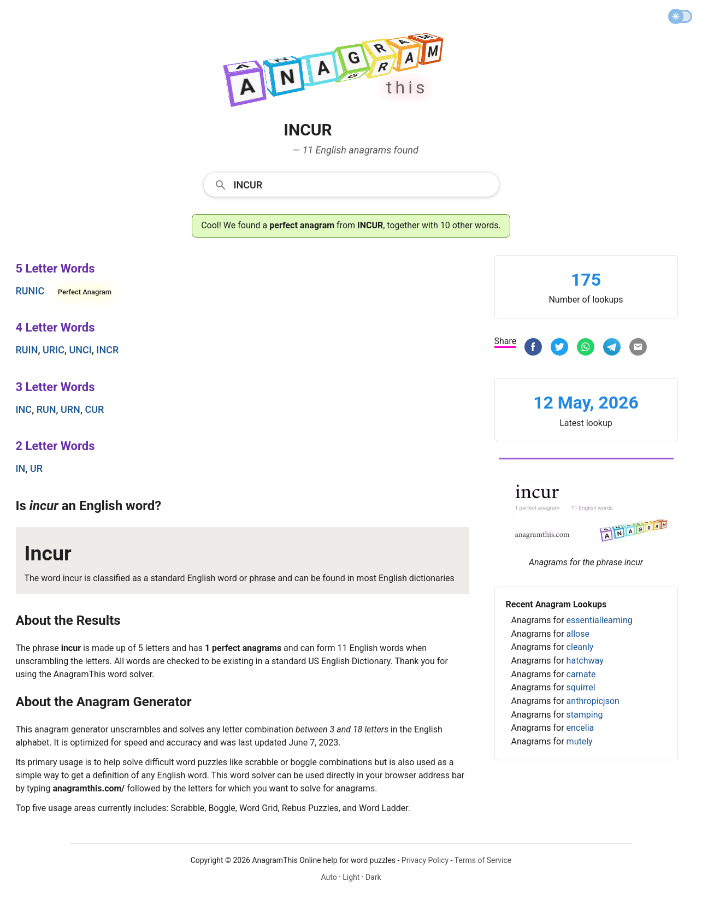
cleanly (580, 647)
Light (351, 877)
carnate (581, 674)
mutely (580, 741)
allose (578, 634)
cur (94, 409)
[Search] (362, 184)
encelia (580, 728)
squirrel (581, 687)
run (46, 409)
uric (53, 350)
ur (36, 468)
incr (107, 350)
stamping (585, 714)
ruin (27, 350)
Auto (329, 877)
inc (24, 409)
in (21, 468)
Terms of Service (483, 860)
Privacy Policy (425, 860)
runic (30, 291)
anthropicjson (593, 701)
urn (70, 409)
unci (80, 350)
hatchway (585, 660)
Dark (373, 877)
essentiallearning (600, 620)
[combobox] (351, 184)
